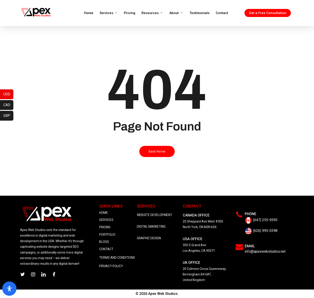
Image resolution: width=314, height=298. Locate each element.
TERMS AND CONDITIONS (117, 257)
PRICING (105, 227)
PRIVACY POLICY (111, 266)
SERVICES (106, 220)
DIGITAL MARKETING (151, 226)
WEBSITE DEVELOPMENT (154, 215)
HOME (103, 212)
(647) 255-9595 (265, 220)
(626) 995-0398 (265, 231)
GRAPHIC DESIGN (149, 238)
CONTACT (106, 249)
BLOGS (104, 241)
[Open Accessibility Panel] (9, 288)
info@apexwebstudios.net (265, 251)
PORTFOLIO (107, 234)
